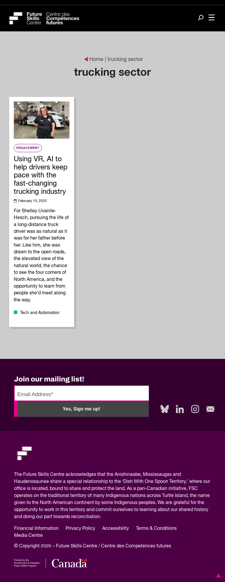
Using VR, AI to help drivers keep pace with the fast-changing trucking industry (40, 175)
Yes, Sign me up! (81, 408)
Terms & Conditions (156, 528)
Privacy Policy (80, 528)
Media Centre (28, 535)
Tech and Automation (39, 313)
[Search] (200, 18)
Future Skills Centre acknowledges (59, 474)
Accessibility (115, 528)
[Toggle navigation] (211, 18)
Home (93, 59)
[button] (217, 575)
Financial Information (36, 528)
